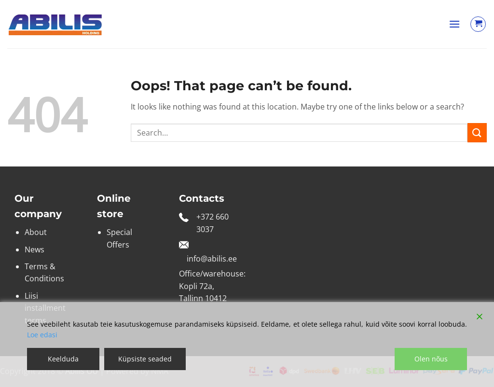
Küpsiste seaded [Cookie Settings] (145, 358)
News (34, 249)
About (36, 232)
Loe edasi (42, 334)
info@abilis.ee (212, 258)
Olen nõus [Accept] (431, 358)
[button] (454, 24)
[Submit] (477, 132)
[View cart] (478, 24)
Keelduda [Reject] (63, 358)
